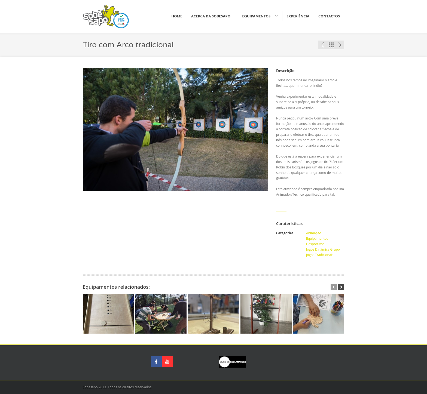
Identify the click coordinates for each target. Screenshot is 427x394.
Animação (313, 233)
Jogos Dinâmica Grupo (323, 249)
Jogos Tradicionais (319, 255)
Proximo (339, 45)
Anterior (322, 45)
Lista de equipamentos (331, 45)
